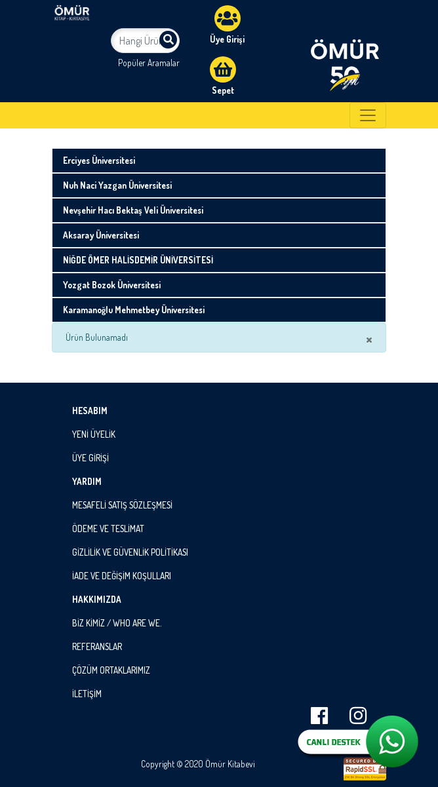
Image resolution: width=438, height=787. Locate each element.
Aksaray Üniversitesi (101, 234)
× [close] (369, 339)
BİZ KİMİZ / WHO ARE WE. (116, 622)
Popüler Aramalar (149, 62)
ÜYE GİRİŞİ (90, 457)
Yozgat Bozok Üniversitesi (112, 284)
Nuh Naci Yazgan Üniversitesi (117, 185)
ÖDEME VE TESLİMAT (108, 528)
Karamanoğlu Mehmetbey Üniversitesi (134, 309)
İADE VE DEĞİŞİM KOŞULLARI (121, 575)
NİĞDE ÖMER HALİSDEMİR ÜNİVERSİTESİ (138, 259)
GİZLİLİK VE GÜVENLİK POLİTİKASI (130, 552)
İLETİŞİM (87, 693)
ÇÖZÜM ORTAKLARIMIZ (111, 670)
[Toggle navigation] (367, 115)
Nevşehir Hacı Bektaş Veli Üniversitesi (133, 210)
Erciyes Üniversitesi (99, 160)
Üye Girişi (227, 25)
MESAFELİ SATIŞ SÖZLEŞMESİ (122, 504)
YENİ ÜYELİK (93, 434)
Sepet (223, 76)
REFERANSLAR (97, 646)
